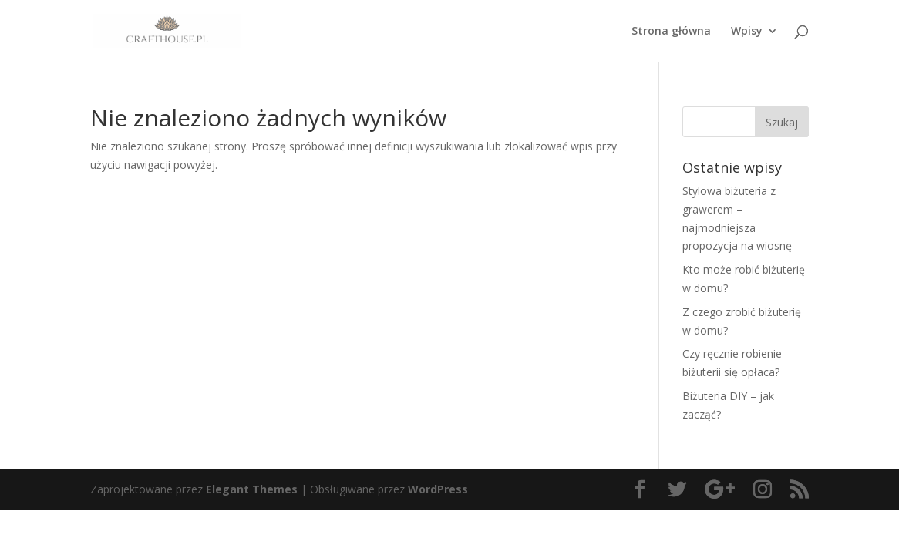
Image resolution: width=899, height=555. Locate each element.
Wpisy (747, 31)
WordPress (438, 489)
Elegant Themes (252, 489)
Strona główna (671, 31)
